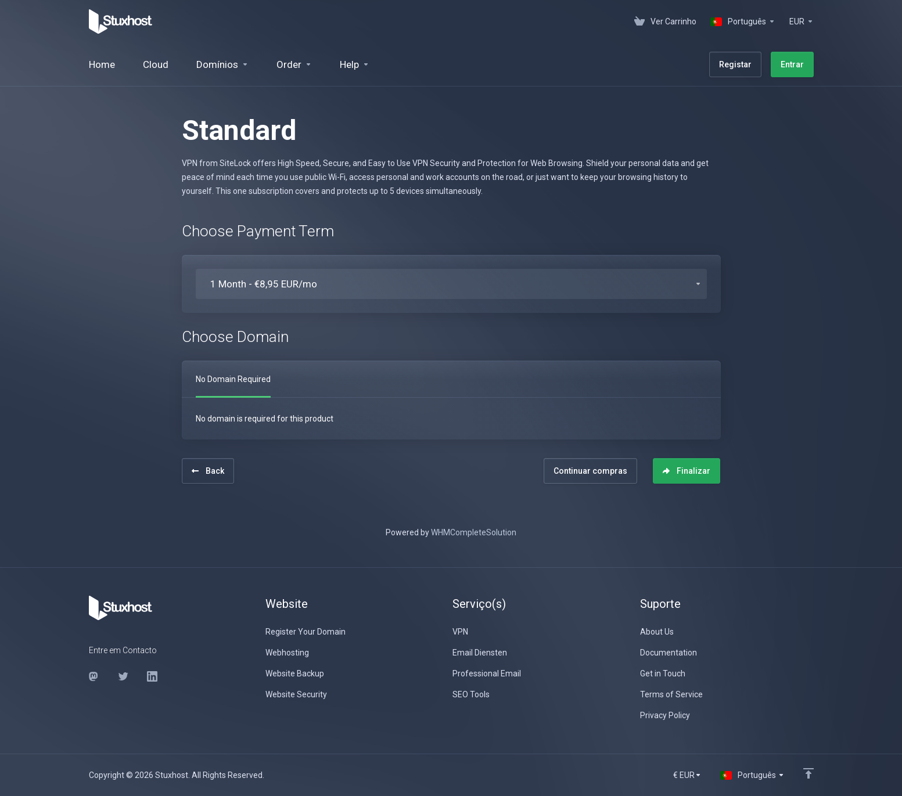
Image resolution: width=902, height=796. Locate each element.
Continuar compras (590, 471)
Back (208, 471)
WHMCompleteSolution (473, 532)
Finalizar (686, 471)
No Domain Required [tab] (233, 379)
